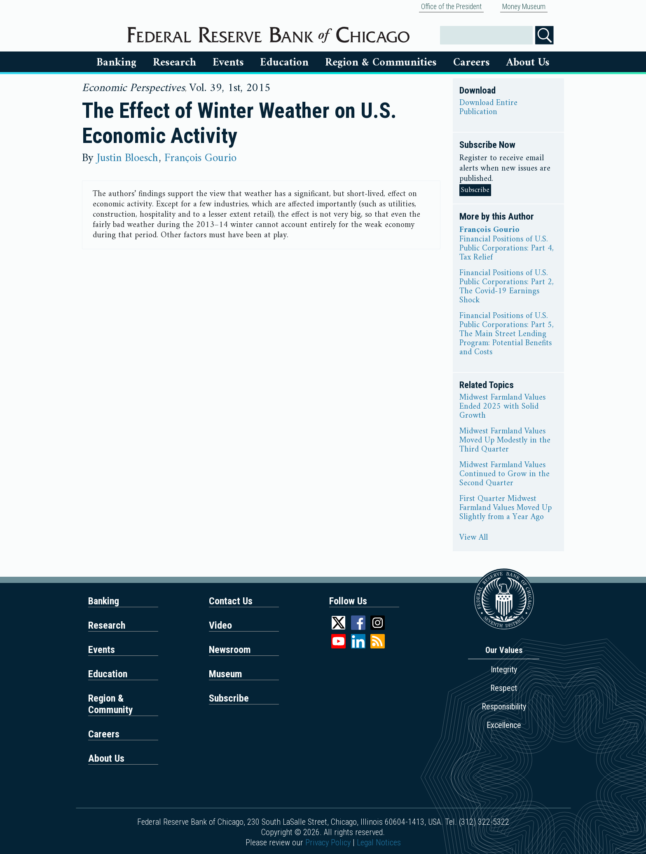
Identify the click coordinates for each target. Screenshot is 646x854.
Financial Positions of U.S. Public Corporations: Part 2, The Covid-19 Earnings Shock (506, 287)
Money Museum (523, 6)
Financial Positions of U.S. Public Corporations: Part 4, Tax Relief (506, 248)
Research (174, 62)
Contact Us (231, 601)
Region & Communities (381, 62)
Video (220, 625)
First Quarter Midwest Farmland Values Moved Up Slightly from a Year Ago (505, 508)
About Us (528, 62)
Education (284, 62)
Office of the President (451, 6)
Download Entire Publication (488, 108)
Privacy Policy (328, 842)
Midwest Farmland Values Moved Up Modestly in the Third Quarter (504, 440)
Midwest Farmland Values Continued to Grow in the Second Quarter (504, 474)
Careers (471, 62)
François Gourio (200, 158)
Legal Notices (379, 842)
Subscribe (475, 190)
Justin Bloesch (127, 158)
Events (228, 62)
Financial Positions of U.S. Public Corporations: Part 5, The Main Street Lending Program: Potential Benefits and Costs (506, 334)
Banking (116, 62)
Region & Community (110, 704)
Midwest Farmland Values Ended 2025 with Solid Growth (502, 407)
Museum (225, 674)
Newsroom (230, 649)
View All (473, 538)
